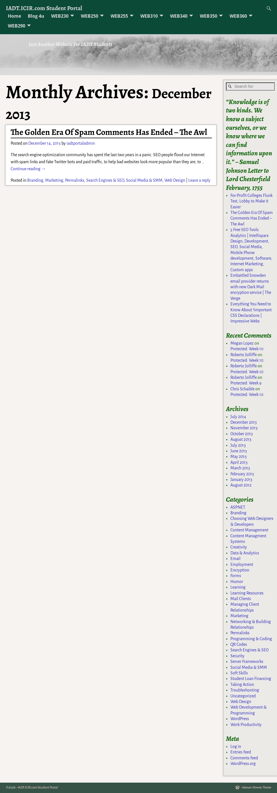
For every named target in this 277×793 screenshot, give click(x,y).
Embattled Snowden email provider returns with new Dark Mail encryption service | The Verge (250, 287)
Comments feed (244, 758)
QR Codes (238, 644)
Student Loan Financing (250, 678)
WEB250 (89, 16)
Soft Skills (239, 673)
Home (14, 16)
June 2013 (238, 451)
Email (235, 558)
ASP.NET (237, 507)
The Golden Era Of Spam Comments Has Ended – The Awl (109, 132)
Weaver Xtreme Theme (256, 787)
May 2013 (238, 456)
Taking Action (242, 684)
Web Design (174, 180)
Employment (241, 564)
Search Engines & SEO (105, 180)
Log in (235, 746)
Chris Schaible (242, 389)
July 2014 (238, 416)
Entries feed (240, 752)
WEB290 (16, 26)
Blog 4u (36, 16)
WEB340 (178, 16)
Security (237, 656)
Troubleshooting (244, 690)
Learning (238, 587)
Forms (235, 575)
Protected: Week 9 (246, 383)
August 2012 (240, 485)
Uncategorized (243, 696)
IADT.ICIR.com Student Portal (44, 8)
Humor (236, 581)
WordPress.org (243, 763)
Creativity (238, 547)
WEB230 (59, 16)
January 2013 (241, 479)
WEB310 (149, 16)
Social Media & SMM (144, 180)
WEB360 (238, 16)
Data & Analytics (244, 553)
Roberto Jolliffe (243, 354)
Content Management (249, 530)
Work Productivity (246, 724)
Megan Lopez (242, 343)
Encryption (239, 570)
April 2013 (239, 462)
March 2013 (240, 468)
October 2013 (241, 434)
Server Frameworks (246, 661)
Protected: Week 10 (246, 349)
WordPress (239, 718)
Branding (35, 180)
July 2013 (238, 445)
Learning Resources (247, 593)
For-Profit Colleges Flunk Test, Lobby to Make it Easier (251, 201)
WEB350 (208, 16)
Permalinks (74, 180)
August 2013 (240, 439)
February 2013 (242, 474)
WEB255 (119, 16)
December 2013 (243, 422)
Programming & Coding (251, 639)
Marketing (54, 180)
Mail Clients (240, 598)
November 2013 (244, 428)
